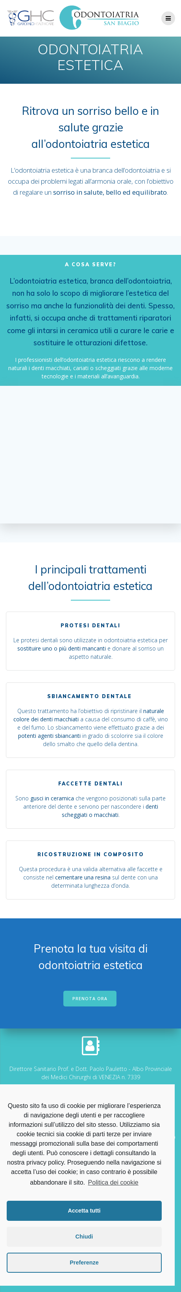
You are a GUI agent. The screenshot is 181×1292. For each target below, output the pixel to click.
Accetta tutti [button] (84, 1210)
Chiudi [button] (84, 1236)
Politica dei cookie (113, 1182)
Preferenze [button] (84, 1262)
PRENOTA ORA (89, 998)
